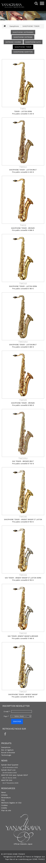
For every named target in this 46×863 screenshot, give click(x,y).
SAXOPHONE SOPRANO (23, 37)
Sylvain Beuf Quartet (9, 765)
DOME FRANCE (38, 859)
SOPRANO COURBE (13, 42)
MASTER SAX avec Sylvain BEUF (14, 775)
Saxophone (5, 747)
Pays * (6, 716)
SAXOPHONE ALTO (33, 42)
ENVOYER (17, 721)
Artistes (4, 795)
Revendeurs (6, 798)
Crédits (4, 808)
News (3, 792)
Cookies (4, 805)
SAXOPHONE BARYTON (23, 52)
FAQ (3, 800)
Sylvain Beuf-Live (8, 770)
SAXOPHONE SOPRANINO (23, 32)
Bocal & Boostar (8, 752)
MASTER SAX (6, 780)
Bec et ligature (7, 750)
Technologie (6, 755)
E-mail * (7, 711)
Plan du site (6, 810)
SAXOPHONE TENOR (23, 47)
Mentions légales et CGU (11, 803)
